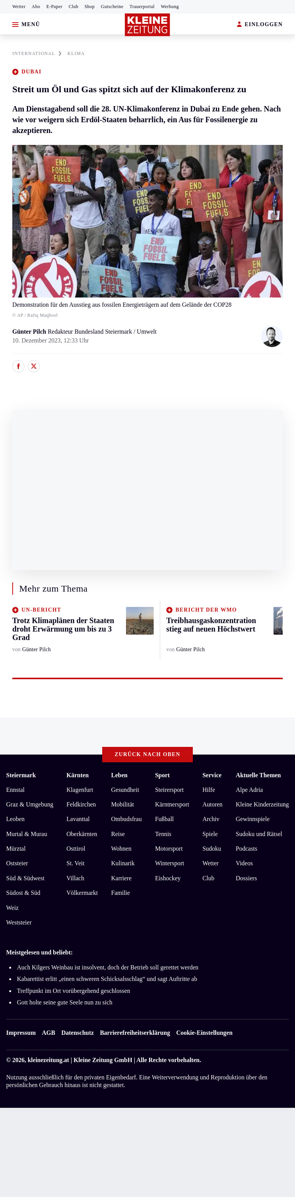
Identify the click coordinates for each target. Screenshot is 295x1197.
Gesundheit (125, 789)
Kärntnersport (172, 804)
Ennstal (15, 789)
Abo (36, 6)
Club (73, 6)
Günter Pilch (30, 331)
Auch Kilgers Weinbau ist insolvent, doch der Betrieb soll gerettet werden (108, 967)
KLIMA (76, 53)
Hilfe (208, 789)
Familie (120, 892)
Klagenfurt (79, 789)
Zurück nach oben (148, 754)
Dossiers (246, 878)
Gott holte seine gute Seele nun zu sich (64, 1002)
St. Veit (75, 863)
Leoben (15, 819)
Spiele (210, 834)
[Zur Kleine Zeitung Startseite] (147, 24)
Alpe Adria (249, 789)
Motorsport (169, 848)
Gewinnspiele (253, 819)
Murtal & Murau (26, 834)
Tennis (163, 834)
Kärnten (77, 775)
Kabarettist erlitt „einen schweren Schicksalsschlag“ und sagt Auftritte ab (107, 979)
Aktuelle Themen (258, 775)
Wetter (19, 6)
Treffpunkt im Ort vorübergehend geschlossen (73, 991)
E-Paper (54, 6)
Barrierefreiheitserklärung (135, 1032)
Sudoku (211, 848)
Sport (162, 775)
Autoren (212, 804)
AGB (48, 1032)
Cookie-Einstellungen (204, 1032)
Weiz (12, 907)
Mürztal (16, 848)
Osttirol (75, 848)
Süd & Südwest (25, 878)
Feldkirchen (81, 804)
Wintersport (169, 863)
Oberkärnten (81, 834)
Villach (75, 878)
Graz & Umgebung (29, 804)
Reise (118, 834)
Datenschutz (77, 1032)
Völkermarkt (82, 892)
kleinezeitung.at (48, 1060)
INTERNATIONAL (36, 53)
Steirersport (169, 789)
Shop (90, 6)
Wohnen (121, 848)
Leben (119, 775)
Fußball (164, 819)
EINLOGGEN (260, 24)
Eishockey (168, 878)
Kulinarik (122, 863)
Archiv (210, 819)
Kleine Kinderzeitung (262, 804)
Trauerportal (141, 6)
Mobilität (122, 804)
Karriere (121, 878)
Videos (244, 863)
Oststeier (17, 863)
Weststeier (18, 922)
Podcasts (246, 848)
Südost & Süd (23, 892)
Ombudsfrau (126, 819)
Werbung (170, 6)
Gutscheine (112, 6)
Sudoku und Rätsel (259, 834)
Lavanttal (77, 819)
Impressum (21, 1032)
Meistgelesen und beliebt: (39, 952)
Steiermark (21, 775)
